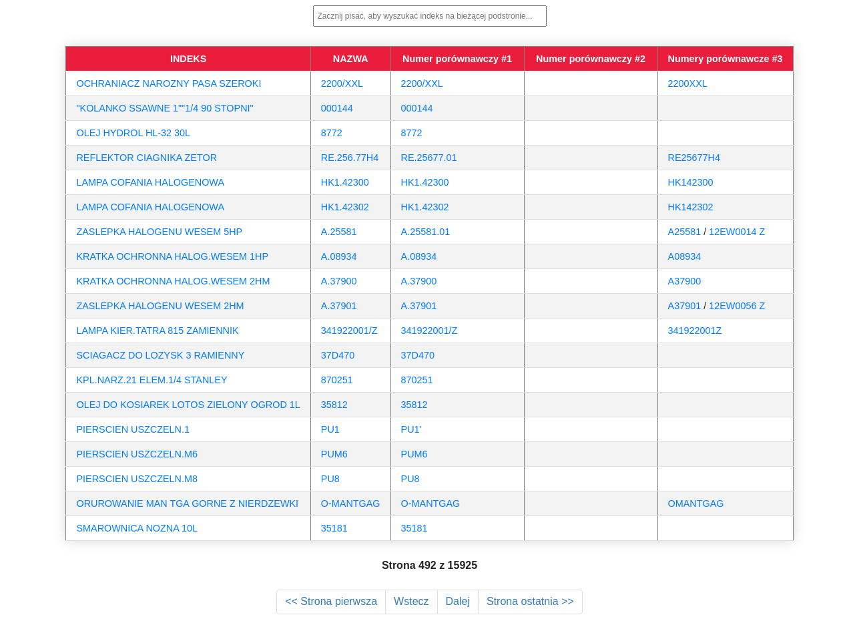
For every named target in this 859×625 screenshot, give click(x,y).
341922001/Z (349, 330)
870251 (337, 380)
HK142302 (690, 207)
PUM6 (334, 454)
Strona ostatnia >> (530, 601)
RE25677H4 (694, 157)
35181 (334, 528)
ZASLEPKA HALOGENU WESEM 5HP (159, 231)
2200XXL (687, 83)
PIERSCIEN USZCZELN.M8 (137, 478)
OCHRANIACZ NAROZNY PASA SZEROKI (168, 83)
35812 (334, 404)
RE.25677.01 (429, 157)
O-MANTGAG (350, 503)
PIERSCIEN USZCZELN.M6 (137, 454)
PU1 (330, 429)
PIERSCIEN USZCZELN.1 (133, 429)
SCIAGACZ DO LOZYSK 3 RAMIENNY (160, 355)
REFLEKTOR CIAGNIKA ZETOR (146, 157)
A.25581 (339, 231)
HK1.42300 (345, 182)
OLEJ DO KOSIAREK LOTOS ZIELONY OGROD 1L (188, 404)
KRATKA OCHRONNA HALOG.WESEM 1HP (172, 256)
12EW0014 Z (737, 231)
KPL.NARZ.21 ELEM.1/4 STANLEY (151, 380)
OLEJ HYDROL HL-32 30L (133, 133)
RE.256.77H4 (349, 157)
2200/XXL (342, 83)
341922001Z (695, 330)
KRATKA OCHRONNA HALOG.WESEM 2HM (173, 281)
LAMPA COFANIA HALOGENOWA (150, 182)
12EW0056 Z (737, 305)
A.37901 (339, 305)
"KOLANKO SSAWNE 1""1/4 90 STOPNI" (164, 108)
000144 (337, 108)
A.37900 (339, 281)
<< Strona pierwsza (331, 601)
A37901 (684, 305)
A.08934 (339, 256)
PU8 (330, 478)
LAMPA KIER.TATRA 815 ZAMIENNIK (157, 330)
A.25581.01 (426, 231)
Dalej (458, 601)
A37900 (684, 281)
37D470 (337, 355)
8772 (331, 133)
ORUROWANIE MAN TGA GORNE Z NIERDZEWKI (187, 503)
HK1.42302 (345, 207)
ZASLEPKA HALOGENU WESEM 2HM (160, 305)
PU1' (411, 429)
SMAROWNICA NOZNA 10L (137, 528)
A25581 (684, 231)
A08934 (684, 256)
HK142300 (690, 182)
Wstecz (411, 601)
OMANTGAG (696, 503)
